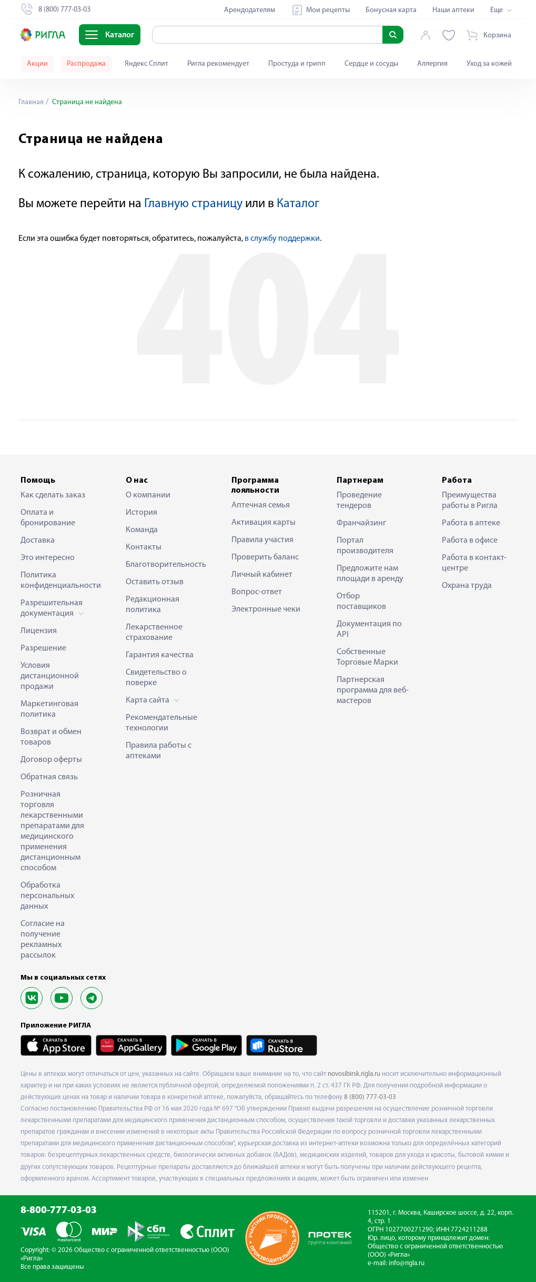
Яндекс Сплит (146, 64)
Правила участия (262, 540)
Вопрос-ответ (256, 592)
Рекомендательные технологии (161, 723)
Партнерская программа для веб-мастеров (373, 690)
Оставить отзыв (155, 582)
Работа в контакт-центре (474, 563)
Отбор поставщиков (361, 601)
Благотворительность (162, 565)
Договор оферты (51, 760)
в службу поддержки (282, 239)
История (141, 512)
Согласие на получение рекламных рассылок (43, 940)
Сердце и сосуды (371, 64)
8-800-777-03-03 (59, 1211)
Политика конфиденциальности (57, 580)
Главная (31, 102)
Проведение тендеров (359, 500)
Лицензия (39, 631)
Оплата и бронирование (48, 517)
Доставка (38, 540)
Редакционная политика (152, 604)
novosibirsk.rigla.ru (354, 1074)
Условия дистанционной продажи (50, 676)
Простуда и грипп (297, 64)
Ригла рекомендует (218, 64)
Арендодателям (249, 10)
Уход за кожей (489, 64)
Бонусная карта (391, 10)
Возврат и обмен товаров (51, 737)
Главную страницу (193, 204)
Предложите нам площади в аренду (370, 573)
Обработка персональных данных (47, 896)
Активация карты (263, 522)
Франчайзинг (361, 523)
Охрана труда (467, 586)
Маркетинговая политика (49, 709)
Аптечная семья (260, 505)
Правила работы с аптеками (158, 750)
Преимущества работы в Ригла (470, 500)
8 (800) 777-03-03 (370, 1097)
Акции (37, 64)
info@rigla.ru (406, 1263)
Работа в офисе (470, 540)
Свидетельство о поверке (156, 677)
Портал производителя (365, 545)
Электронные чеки (265, 609)
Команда (142, 530)
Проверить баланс (265, 557)
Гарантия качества (160, 655)
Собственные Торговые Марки (367, 657)
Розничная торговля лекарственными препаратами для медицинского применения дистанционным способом (52, 831)
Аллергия (432, 64)
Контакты (143, 547)
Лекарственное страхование (154, 632)
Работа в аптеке (471, 523)
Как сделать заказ (53, 495)
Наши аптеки (453, 10)
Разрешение (43, 648)
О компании (148, 495)
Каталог (298, 204)
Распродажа (86, 64)
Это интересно (48, 558)
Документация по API (369, 629)
